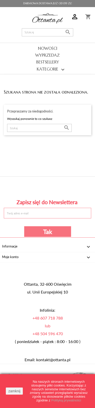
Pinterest (47, 187)
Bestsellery (47, 61)
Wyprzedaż (47, 55)
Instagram (75, 187)
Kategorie (47, 69)
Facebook (19, 187)
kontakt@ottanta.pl (53, 359)
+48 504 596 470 (47, 333)
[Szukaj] (48, 32)
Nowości (47, 48)
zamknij (14, 391)
